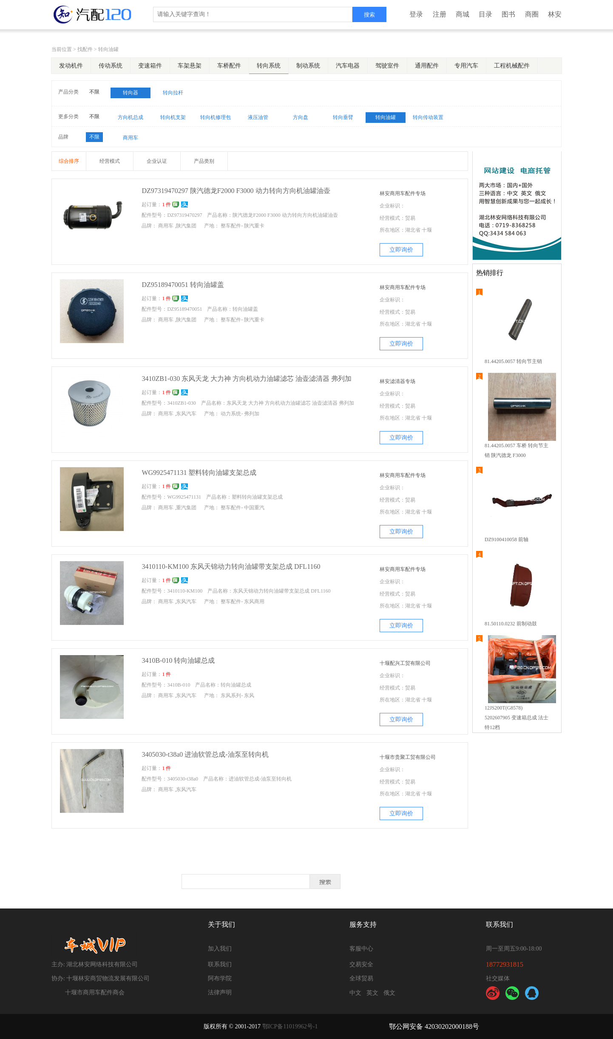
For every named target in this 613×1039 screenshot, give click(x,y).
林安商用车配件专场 (403, 193)
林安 (555, 14)
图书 (508, 14)
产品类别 (204, 161)
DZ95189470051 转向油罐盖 (183, 284)
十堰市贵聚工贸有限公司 (408, 757)
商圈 (532, 14)
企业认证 (157, 161)
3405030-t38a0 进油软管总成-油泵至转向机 (205, 754)
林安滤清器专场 (397, 381)
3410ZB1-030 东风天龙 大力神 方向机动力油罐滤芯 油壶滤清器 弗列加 (247, 378)
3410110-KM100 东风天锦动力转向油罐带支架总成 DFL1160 (231, 566)
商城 (462, 14)
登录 (416, 14)
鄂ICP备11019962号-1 (290, 1026)
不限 (94, 92)
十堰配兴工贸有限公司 (405, 663)
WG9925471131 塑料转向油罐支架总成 (199, 472)
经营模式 (109, 161)
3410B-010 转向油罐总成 (178, 660)
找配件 (85, 49)
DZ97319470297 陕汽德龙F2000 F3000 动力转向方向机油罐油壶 (236, 190)
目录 (485, 14)
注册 (439, 14)
